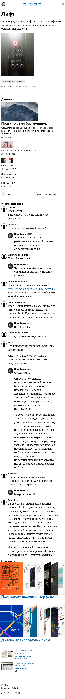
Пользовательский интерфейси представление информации (24, 654)
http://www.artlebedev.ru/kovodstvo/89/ (32, 289)
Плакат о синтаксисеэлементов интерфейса (24, 666)
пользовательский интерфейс (24, 86)
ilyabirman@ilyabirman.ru (14, 688)
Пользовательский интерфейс (27, 597)
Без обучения (8, 182)
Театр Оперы (6, 194)
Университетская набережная (45, 194)
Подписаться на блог (13, 81)
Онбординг (7, 165)
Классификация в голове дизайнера (19, 150)
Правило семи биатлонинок (24, 124)
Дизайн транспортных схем (25, 640)
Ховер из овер (8, 174)
